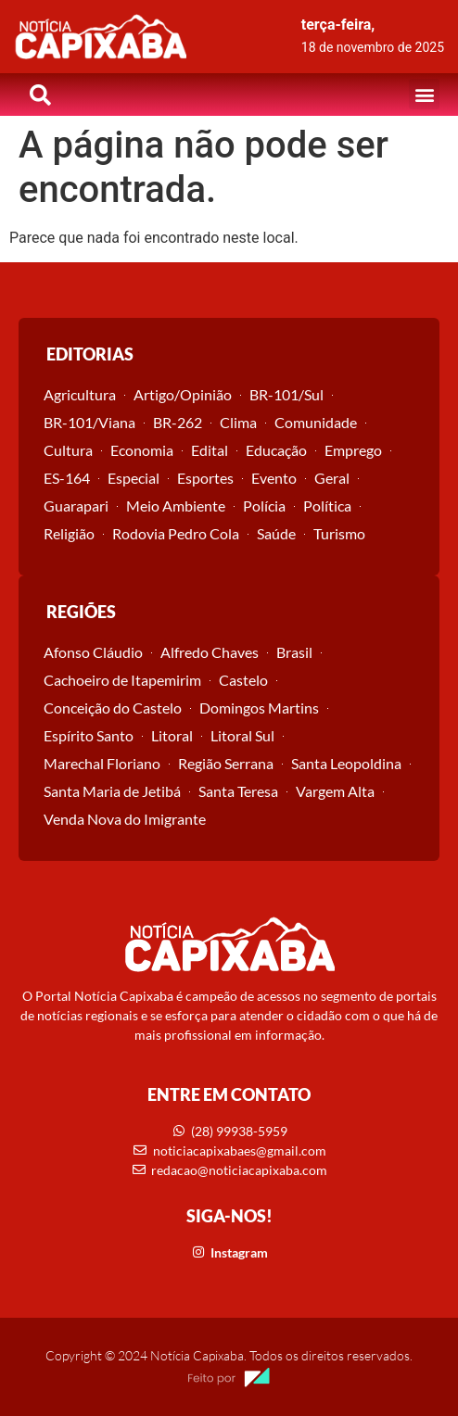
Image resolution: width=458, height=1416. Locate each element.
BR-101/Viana (89, 422)
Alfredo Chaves (209, 652)
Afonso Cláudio (93, 652)
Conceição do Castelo (113, 707)
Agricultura (80, 394)
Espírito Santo (89, 735)
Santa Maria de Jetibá (112, 791)
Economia (141, 450)
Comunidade (315, 422)
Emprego (353, 450)
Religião (69, 533)
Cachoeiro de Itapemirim (122, 680)
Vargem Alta (335, 791)
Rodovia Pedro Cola (175, 533)
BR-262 (177, 422)
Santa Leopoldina (346, 763)
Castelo (243, 680)
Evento (274, 478)
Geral (332, 478)
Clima (238, 422)
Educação (276, 450)
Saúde (276, 533)
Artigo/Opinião (183, 394)
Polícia (264, 505)
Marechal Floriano (102, 763)
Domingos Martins (259, 707)
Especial (133, 478)
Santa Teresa (238, 791)
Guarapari (76, 505)
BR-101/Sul (286, 394)
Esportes (205, 478)
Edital (209, 450)
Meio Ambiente (175, 505)
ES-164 (67, 478)
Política (327, 505)
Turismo (339, 533)
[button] (424, 94)
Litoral (172, 735)
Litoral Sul (242, 735)
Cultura (68, 450)
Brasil (294, 652)
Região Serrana (226, 763)
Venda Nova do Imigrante (125, 819)
